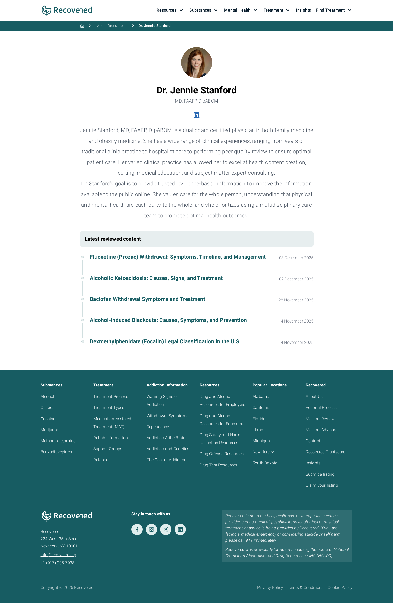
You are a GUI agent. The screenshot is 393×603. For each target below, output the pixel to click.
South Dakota (265, 462)
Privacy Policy (270, 587)
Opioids (48, 407)
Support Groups (107, 448)
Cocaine (48, 418)
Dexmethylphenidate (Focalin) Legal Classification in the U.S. (165, 341)
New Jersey (263, 451)
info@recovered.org (58, 554)
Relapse (100, 459)
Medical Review (320, 418)
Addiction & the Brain (166, 437)
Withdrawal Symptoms (167, 415)
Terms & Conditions (305, 587)
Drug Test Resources (218, 465)
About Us (314, 396)
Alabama (261, 396)
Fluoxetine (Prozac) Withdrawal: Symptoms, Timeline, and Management (178, 257)
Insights (313, 462)
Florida (259, 418)
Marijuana (50, 429)
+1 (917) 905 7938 (58, 562)
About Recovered (111, 26)
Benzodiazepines (56, 451)
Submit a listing (320, 474)
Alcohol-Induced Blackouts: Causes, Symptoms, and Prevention (168, 320)
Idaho (258, 429)
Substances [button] (204, 10)
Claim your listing (322, 485)
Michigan (261, 440)
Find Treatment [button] (334, 10)
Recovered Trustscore (325, 451)
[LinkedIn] (180, 529)
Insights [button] (303, 10)
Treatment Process (110, 396)
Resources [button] (170, 10)
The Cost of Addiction (166, 459)
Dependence (158, 426)
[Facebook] (137, 529)
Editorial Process (321, 407)
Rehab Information (110, 437)
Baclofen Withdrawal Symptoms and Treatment (147, 299)
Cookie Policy (340, 587)
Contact (313, 440)
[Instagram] (151, 529)
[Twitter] (165, 529)
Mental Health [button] (241, 10)
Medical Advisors (322, 429)
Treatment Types (108, 407)
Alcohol (47, 396)
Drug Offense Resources (222, 453)
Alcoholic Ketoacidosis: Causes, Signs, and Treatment (156, 278)
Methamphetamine (58, 440)
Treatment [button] (277, 10)
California (262, 407)
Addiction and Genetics (168, 448)
